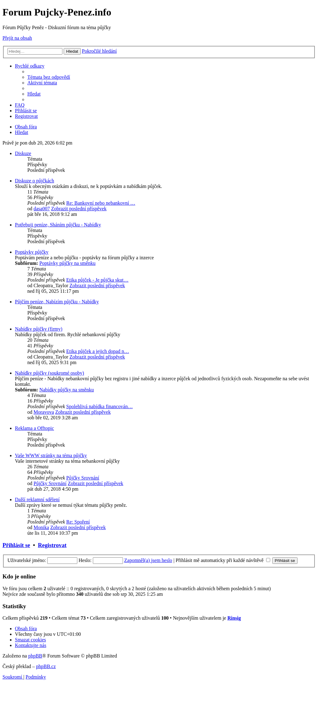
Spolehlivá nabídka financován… (99, 406)
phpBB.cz (46, 666)
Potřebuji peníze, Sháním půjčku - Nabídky (58, 224)
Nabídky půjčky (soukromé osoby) (49, 373)
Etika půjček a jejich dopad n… (97, 351)
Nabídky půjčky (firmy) (38, 329)
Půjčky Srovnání (82, 477)
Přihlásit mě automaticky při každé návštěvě (223, 560)
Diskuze (23, 153)
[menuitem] (48, 77)
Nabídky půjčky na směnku (66, 389)
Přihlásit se (16, 545)
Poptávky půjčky (31, 252)
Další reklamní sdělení (37, 499)
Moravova (44, 412)
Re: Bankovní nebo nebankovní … (100, 203)
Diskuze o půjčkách (34, 180)
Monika (41, 527)
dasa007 (42, 208)
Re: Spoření (78, 521)
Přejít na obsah (17, 38)
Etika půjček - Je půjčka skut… (97, 280)
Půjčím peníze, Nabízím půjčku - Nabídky (57, 301)
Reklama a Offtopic (34, 428)
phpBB (35, 655)
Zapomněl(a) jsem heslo (148, 560)
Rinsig (234, 618)
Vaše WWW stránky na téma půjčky (51, 455)
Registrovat (52, 545)
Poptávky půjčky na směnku (67, 263)
